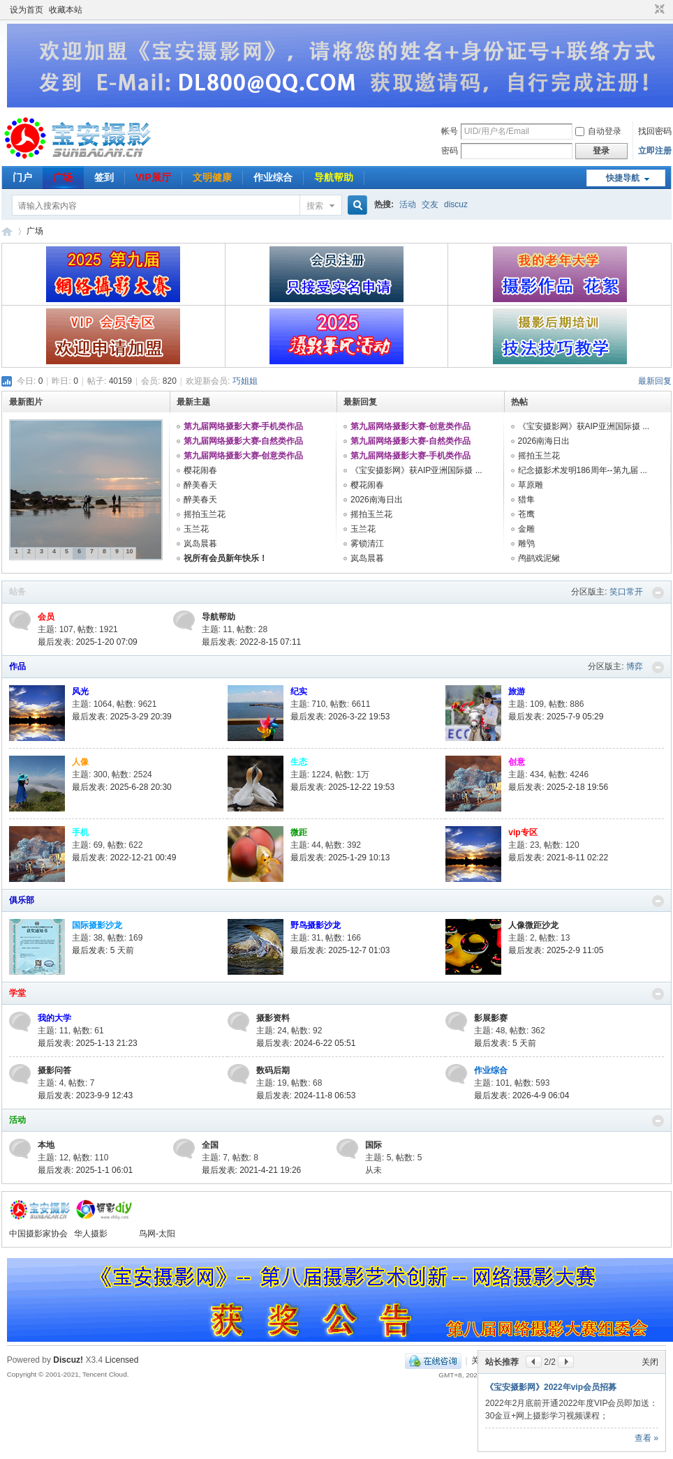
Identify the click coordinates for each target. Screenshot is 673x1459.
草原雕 (530, 485)
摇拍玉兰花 (204, 514)
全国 (210, 1145)
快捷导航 (622, 178)
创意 (516, 762)
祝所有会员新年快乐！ (225, 558)
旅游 (516, 691)
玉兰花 (196, 529)
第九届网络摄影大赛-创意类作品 (244, 456)
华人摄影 (91, 1234)
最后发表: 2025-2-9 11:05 (555, 950)
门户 (22, 177)
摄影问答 (54, 1070)
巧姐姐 (245, 381)
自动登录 (598, 131)
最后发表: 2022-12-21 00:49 (124, 857)
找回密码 (655, 131)
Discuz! (68, 1360)
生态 (298, 762)
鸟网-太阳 (157, 1234)
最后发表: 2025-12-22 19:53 (342, 787)
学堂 (17, 993)
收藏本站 (65, 10)
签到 (104, 177)
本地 (46, 1145)
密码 (449, 151)
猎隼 (526, 499)
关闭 (650, 1362)
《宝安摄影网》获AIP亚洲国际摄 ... (416, 470)
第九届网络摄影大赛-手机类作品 (244, 426)
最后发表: (103, 950)
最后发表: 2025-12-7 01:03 (340, 950)
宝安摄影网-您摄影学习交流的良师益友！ (7, 231)
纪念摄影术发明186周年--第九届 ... (582, 470)
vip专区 (522, 832)
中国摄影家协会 (38, 1234)
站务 (17, 592)
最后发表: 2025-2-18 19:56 (558, 787)
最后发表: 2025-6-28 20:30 (122, 787)
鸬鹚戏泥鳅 (539, 558)
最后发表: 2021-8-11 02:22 (558, 857)
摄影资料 (273, 1018)
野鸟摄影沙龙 (315, 925)
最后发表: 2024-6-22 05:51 (306, 1043)
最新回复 (655, 381)
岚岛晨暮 (200, 543)
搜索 (314, 206)
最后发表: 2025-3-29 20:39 (122, 716)
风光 (80, 691)
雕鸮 (526, 543)
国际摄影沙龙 (97, 925)
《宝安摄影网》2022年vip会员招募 (550, 1387)
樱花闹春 (200, 470)
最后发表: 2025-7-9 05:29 (555, 716)
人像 (80, 762)
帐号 (449, 131)
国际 (373, 1145)
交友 (430, 204)
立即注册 (655, 151)
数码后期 (273, 1070)
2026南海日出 (376, 499)
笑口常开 (626, 592)
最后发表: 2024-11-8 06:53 (306, 1095)
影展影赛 (491, 1018)
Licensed (121, 1360)
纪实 (298, 691)
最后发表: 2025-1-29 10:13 (340, 857)
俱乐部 (21, 900)
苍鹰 (526, 514)
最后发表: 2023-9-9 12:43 (85, 1095)
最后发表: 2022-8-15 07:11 (252, 642)
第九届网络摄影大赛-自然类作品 (244, 441)
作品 (17, 666)
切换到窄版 (658, 9)
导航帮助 (333, 177)
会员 (46, 617)
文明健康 (212, 177)
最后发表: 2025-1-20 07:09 (88, 642)
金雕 (526, 529)
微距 (298, 832)
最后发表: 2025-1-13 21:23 (88, 1043)
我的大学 (54, 1018)
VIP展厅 (153, 177)
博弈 (634, 666)
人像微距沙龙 (533, 925)
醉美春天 (200, 485)
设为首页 (26, 10)
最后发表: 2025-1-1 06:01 (85, 1170)
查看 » (646, 1438)
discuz (456, 204)
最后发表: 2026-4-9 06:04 (521, 1095)
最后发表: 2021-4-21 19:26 (252, 1170)
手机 (80, 832)
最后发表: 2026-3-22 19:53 (340, 716)
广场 (63, 177)
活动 (407, 204)
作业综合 (273, 177)
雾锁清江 (367, 543)
